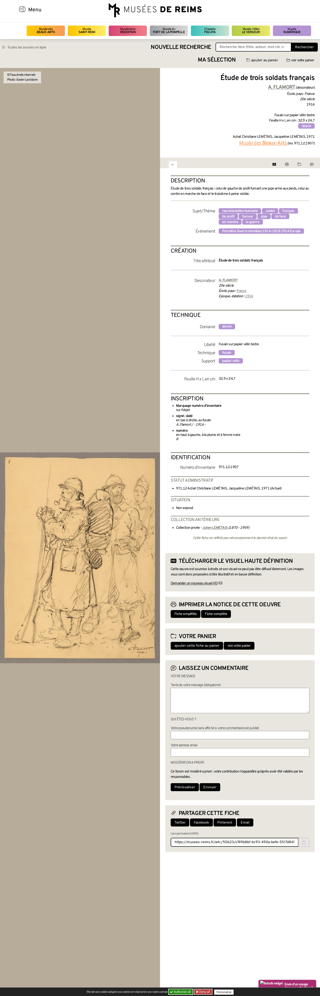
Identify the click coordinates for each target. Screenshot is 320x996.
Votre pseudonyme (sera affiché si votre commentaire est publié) (215, 728)
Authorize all (181, 992)
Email (245, 822)
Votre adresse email (184, 745)
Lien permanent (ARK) (184, 834)
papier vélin (230, 361)
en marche (230, 222)
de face (280, 216)
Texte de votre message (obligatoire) (195, 685)
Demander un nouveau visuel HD (194, 583)
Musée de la (128, 30)
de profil (228, 216)
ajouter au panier (262, 60)
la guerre (252, 222)
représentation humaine (240, 211)
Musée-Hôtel (251, 30)
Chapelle (210, 30)
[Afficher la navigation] (22, 10)
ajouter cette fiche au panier (196, 646)
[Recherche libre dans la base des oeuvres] (253, 47)
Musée (87, 30)
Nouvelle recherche (181, 47)
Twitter (180, 822)
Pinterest (224, 822)
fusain (226, 353)
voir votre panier (300, 60)
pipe (264, 216)
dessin (306, 126)
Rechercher (304, 47)
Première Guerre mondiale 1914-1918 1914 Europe (261, 231)
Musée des (46, 30)
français (288, 211)
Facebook (201, 822)
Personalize (225, 992)
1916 (249, 296)
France (241, 291)
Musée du (169, 30)
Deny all (204, 992)
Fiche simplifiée (185, 614)
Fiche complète (216, 614)
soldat (270, 211)
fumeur (247, 216)
